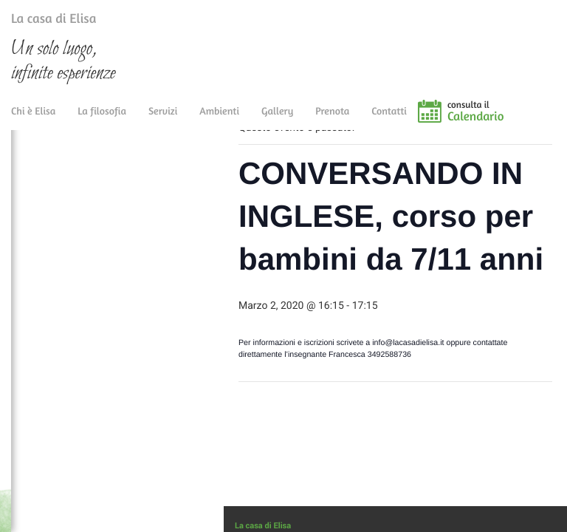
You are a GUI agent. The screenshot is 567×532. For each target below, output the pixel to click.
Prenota (332, 120)
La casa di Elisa (38, 21)
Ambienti (219, 120)
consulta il (507, 120)
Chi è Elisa (33, 120)
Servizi (162, 120)
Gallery (277, 120)
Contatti (389, 120)
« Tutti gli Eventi (283, 155)
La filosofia (102, 120)
